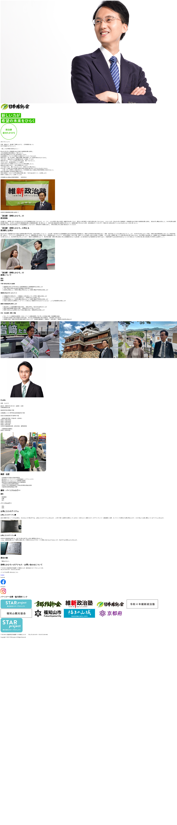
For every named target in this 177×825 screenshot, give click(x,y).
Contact (2, 575)
